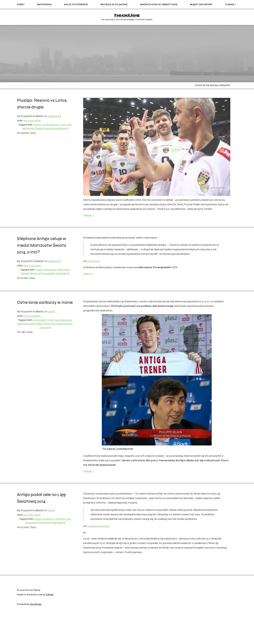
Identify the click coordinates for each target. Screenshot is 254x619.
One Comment (32, 265)
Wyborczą (93, 261)
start (21, 4)
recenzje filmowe (114, 4)
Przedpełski (48, 273)
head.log (127, 15)
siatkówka (44, 4)
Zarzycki (44, 327)
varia (50, 311)
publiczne (53, 116)
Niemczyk (35, 273)
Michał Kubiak (25, 323)
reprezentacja (64, 323)
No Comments (32, 120)
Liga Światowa (49, 124)
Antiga (37, 124)
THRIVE (49, 594)
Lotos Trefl (65, 124)
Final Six (60, 518)
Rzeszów (49, 128)
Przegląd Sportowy (99, 526)
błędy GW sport (201, 4)
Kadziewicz (49, 269)
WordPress (35, 604)
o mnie (231, 4)
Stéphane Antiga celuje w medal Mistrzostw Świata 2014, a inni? (41, 245)
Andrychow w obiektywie (159, 4)
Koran (50, 320)
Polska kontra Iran (45, 323)
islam (44, 320)
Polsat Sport (44, 522)
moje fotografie (76, 4)
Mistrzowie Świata (32, 128)
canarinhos (48, 518)
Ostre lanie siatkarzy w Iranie (45, 302)
